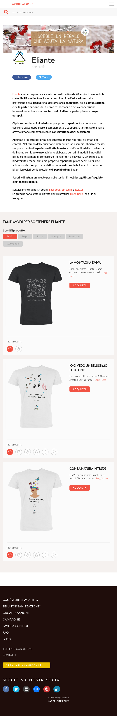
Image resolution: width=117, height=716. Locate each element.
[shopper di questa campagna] (36, 452)
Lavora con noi (15, 625)
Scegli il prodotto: (14, 230)
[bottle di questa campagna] (45, 452)
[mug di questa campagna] (18, 452)
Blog (7, 639)
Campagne (11, 619)
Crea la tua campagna (24, 665)
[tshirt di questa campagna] (10, 349)
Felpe (25, 236)
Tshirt (10, 236)
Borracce (74, 236)
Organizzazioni (16, 612)
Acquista (80, 285)
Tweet (43, 77)
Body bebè (13, 243)
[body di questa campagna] (54, 452)
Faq (6, 632)
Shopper (56, 236)
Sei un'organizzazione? (22, 606)
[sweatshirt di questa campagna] (18, 349)
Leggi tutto (100, 379)
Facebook (22, 77)
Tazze (39, 236)
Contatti (9, 654)
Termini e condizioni (17, 648)
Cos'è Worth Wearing (20, 599)
